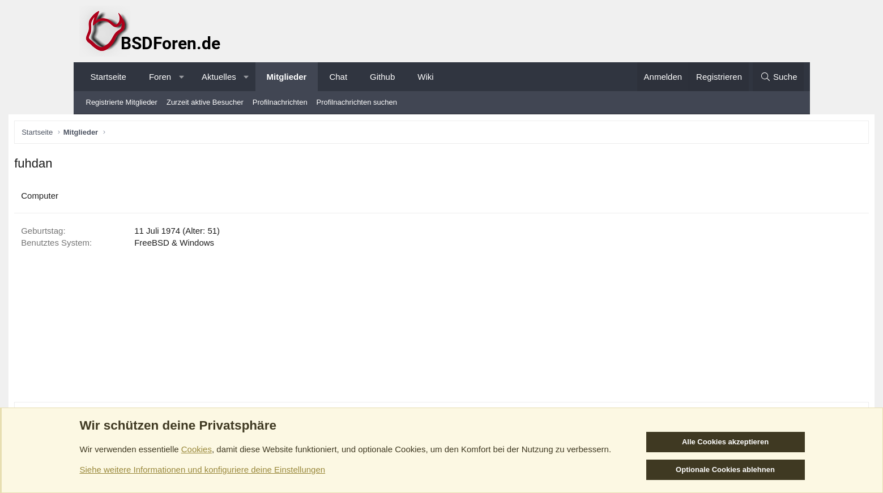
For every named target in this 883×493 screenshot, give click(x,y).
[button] (181, 76)
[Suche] (778, 76)
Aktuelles (219, 77)
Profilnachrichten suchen (357, 102)
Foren (160, 77)
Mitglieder (287, 77)
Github (382, 77)
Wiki (425, 77)
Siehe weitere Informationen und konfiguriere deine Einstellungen (203, 469)
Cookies (196, 449)
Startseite (108, 77)
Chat (338, 77)
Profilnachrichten (280, 102)
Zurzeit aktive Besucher (205, 102)
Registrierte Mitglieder (121, 102)
